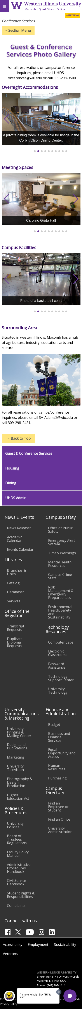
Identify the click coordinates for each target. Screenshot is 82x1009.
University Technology (58, 690)
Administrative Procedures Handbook (19, 868)
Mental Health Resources (60, 564)
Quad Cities (46, 9)
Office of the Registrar (17, 613)
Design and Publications (17, 746)
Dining (10, 483)
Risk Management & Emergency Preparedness (60, 592)
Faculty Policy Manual (18, 854)
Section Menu (18, 30)
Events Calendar (20, 549)
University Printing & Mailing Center (19, 732)
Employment (38, 944)
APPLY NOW (72, 15)
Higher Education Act (18, 797)
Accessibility (12, 944)
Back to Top (18, 438)
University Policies (15, 825)
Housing (12, 468)
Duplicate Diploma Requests (15, 642)
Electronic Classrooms (57, 653)
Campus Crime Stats (60, 576)
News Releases (19, 528)
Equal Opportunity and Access (61, 753)
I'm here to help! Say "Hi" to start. (35, 996)
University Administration (60, 830)
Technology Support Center (61, 678)
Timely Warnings (62, 553)
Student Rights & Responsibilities (21, 895)
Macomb (30, 9)
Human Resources (56, 767)
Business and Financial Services (59, 737)
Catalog (13, 583)
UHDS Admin (15, 498)
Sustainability (65, 944)
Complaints (16, 905)
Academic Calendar (14, 539)
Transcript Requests (15, 628)
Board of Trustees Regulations (17, 839)
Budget (54, 724)
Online (61, 9)
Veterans (10, 953)
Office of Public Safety (60, 530)
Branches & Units (16, 572)
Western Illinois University (52, 4)
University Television (15, 768)
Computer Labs (60, 642)
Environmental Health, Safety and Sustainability (60, 612)
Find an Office (59, 819)
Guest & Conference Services (28, 453)
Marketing (15, 757)
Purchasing (57, 778)
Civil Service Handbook (16, 882)
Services (13, 601)
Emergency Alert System (61, 542)
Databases (15, 592)
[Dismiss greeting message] (58, 992)
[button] (70, 995)
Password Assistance (56, 665)
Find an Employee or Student (58, 807)
